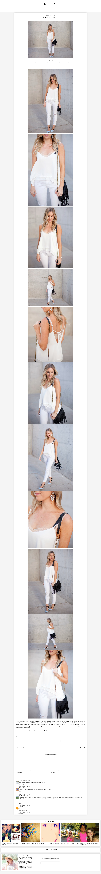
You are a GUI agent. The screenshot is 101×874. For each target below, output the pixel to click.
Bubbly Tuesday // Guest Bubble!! (31, 843)
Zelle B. (21, 787)
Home (36, 11)
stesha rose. (50, 4)
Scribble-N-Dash (22, 795)
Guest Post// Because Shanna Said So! (10, 844)
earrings (67, 61)
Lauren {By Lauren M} (24, 780)
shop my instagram (45, 11)
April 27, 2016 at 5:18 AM (24, 812)
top (44, 61)
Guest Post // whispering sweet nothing (89, 844)
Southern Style (22, 792)
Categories (56, 11)
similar (40, 61)
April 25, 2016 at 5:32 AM (24, 794)
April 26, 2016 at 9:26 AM (24, 805)
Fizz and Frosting (23, 784)
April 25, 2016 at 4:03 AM (24, 786)
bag (47, 61)
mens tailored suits (23, 810)
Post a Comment (19, 813)
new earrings (81, 722)
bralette (62, 61)
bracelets (72, 61)
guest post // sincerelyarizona (70, 843)
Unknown (21, 806)
